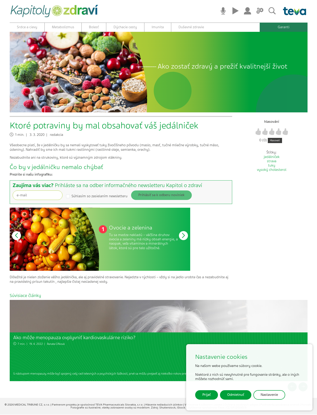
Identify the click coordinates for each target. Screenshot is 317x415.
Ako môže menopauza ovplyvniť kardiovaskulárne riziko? (74, 338)
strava (271, 161)
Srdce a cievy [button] (27, 27)
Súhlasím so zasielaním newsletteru (99, 197)
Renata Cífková (56, 344)
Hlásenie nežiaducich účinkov (164, 405)
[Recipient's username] (37, 195)
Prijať (206, 394)
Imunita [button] (158, 27)
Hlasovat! (275, 140)
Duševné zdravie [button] (191, 27)
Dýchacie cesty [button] (125, 27)
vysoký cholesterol (271, 170)
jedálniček (272, 157)
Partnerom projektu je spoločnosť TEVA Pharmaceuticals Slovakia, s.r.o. (98, 405)
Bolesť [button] (94, 27)
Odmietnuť (235, 394)
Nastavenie (269, 394)
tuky (271, 166)
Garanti (283, 27)
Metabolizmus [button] (63, 27)
